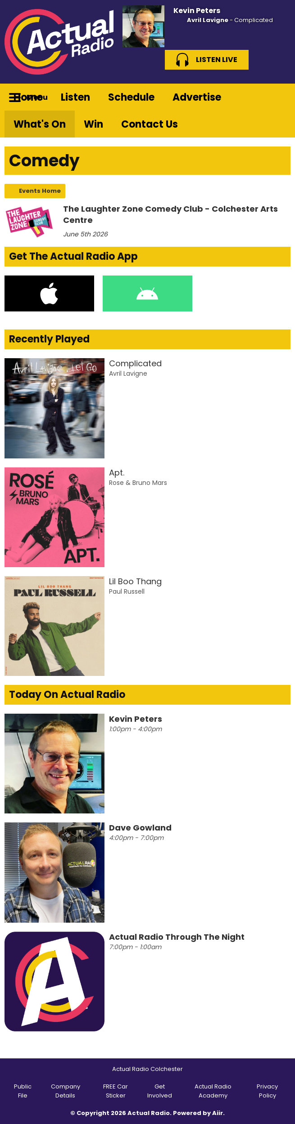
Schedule (131, 97)
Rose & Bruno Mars (138, 482)
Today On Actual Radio (67, 695)
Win (93, 124)
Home (28, 97)
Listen (75, 97)
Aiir (217, 1113)
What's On (40, 124)
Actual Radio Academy (213, 1091)
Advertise (196, 97)
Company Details (65, 1091)
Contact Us (149, 124)
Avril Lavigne (207, 20)
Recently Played (49, 339)
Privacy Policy (267, 1091)
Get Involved (159, 1091)
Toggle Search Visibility (276, 97)
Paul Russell (127, 591)
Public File (23, 1091)
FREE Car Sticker (115, 1091)
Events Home (40, 191)
